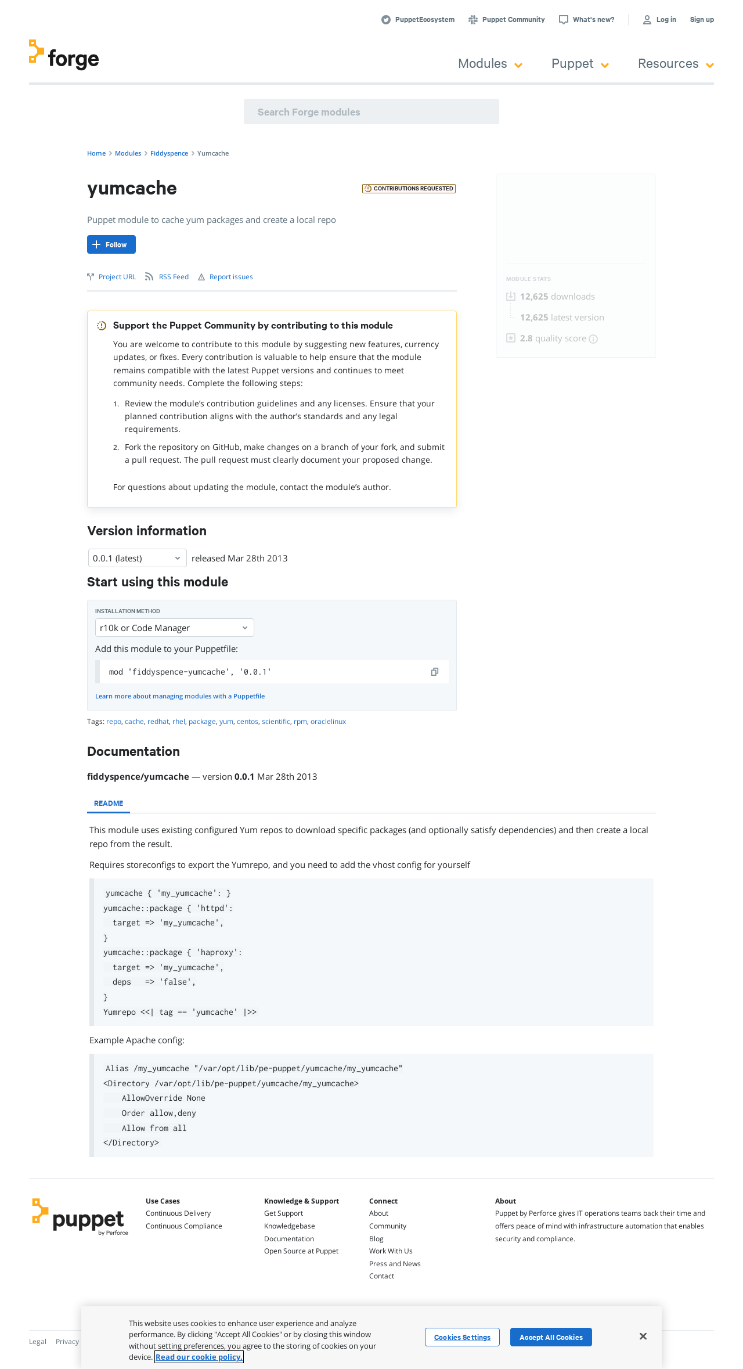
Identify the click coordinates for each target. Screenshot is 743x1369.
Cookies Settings (462, 1337)
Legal (37, 1341)
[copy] (435, 672)
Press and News (395, 1264)
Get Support (283, 1213)
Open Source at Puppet (301, 1251)
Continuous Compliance (184, 1226)
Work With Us (391, 1251)
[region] (371, 1337)
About (378, 1213)
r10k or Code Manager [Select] (175, 627)
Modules (490, 62)
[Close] (643, 1336)
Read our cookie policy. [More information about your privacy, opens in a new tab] (199, 1357)
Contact (381, 1276)
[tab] (108, 802)
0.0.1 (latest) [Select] (137, 558)
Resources (676, 62)
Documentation (289, 1239)
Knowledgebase (289, 1226)
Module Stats (528, 279)
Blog (376, 1239)
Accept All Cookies (551, 1337)
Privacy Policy (77, 1341)
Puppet (580, 62)
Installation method (127, 611)
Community (387, 1226)
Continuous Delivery (178, 1213)
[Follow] (111, 244)
